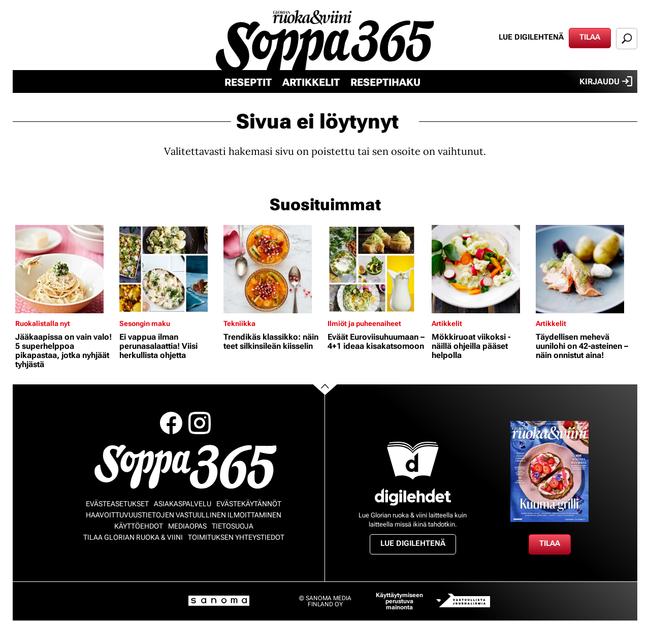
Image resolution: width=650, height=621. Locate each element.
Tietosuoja (232, 526)
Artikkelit (311, 82)
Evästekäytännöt (248, 504)
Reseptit (248, 82)
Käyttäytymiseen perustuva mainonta (399, 601)
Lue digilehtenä (531, 37)
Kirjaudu (605, 81)
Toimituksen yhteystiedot (236, 537)
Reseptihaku (385, 82)
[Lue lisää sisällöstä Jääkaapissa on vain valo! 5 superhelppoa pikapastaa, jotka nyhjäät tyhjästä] (64, 269)
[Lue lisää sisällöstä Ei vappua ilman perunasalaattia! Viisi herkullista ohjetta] (168, 269)
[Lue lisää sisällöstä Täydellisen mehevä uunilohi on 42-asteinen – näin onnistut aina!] (585, 269)
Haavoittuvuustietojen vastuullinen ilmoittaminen (183, 515)
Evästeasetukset (117, 504)
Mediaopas (187, 526)
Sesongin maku (144, 323)
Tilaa (589, 37)
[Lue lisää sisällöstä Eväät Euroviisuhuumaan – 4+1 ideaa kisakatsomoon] (377, 269)
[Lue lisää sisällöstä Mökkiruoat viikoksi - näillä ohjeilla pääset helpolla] (481, 269)
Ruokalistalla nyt (42, 323)
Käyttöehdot (138, 526)
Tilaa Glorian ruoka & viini (133, 537)
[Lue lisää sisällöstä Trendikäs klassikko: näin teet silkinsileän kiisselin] (272, 269)
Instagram (199, 423)
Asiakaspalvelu (182, 504)
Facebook (171, 423)
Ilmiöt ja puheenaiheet (364, 323)
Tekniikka (239, 323)
